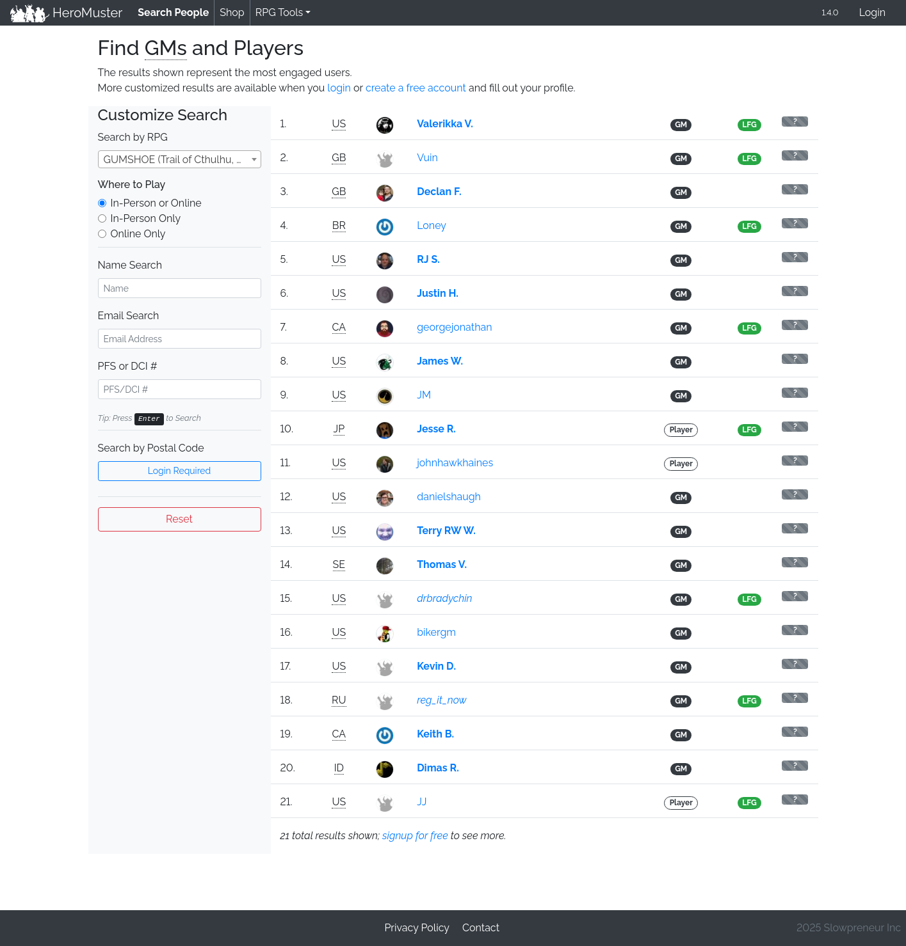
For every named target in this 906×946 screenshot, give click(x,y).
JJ (421, 802)
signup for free (415, 836)
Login (872, 12)
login (339, 88)
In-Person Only (146, 218)
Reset (179, 519)
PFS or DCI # (128, 366)
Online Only (138, 234)
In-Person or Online (156, 203)
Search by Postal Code (151, 448)
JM (424, 395)
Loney (431, 225)
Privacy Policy (416, 928)
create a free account (416, 88)
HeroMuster (66, 12)
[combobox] (179, 159)
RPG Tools (279, 12)
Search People (176, 12)
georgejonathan (454, 327)
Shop (232, 12)
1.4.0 (829, 12)
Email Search (128, 316)
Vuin (427, 158)
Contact (480, 928)
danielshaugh (449, 497)
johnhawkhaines (455, 463)
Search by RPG (133, 137)
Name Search (130, 265)
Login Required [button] (179, 471)
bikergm (436, 632)
